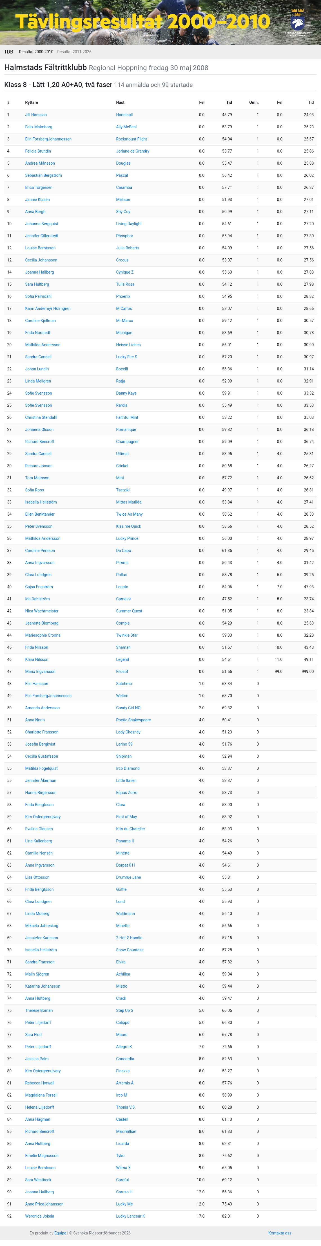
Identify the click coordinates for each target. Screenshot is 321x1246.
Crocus (122, 260)
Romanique (126, 429)
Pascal (122, 175)
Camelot (123, 599)
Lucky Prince (127, 538)
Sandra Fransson (40, 962)
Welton (122, 696)
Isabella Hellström (41, 502)
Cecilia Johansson (41, 260)
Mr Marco (124, 320)
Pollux (121, 574)
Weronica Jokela (39, 1216)
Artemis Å (125, 1083)
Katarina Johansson (42, 986)
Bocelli (122, 369)
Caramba (124, 187)
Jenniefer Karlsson (41, 938)
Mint (120, 478)
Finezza (123, 1071)
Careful (122, 1180)
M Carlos (124, 308)
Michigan (124, 332)
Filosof (122, 671)
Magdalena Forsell (41, 1095)
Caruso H (124, 1192)
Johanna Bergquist (41, 224)
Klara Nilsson (36, 659)
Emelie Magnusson (42, 1155)
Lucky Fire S (126, 357)
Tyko (120, 1155)
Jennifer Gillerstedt (41, 236)
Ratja (120, 381)
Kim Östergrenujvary (43, 817)
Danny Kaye (126, 393)
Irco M (121, 1095)
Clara (120, 804)
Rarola (122, 405)
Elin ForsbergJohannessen (48, 139)
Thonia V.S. (126, 1107)
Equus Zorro (126, 792)
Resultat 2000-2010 (36, 52)
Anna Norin (35, 720)
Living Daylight (129, 224)
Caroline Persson (40, 550)
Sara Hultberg (37, 284)
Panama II (125, 841)
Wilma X (123, 1168)
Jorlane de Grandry (133, 151)
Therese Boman (39, 1010)
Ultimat (122, 453)
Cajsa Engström (39, 587)
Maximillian (126, 1131)
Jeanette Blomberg (41, 623)
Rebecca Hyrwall (39, 1083)
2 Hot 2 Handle (129, 938)
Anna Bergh (35, 211)
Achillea (123, 974)
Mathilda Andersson (42, 345)
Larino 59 (124, 744)
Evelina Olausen (39, 829)
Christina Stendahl (41, 417)
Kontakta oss (279, 1233)
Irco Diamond (128, 768)
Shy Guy (123, 211)
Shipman (124, 756)
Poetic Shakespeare (133, 720)
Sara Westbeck (38, 1180)
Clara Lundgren (38, 574)
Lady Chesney (128, 732)
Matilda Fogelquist (41, 768)
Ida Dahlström (37, 599)
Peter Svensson (38, 526)
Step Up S (124, 1010)
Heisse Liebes (128, 345)
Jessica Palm (36, 1059)
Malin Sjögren (37, 974)
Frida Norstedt (37, 332)
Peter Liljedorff (38, 1022)
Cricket (122, 466)
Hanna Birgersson (40, 792)
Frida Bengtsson (39, 804)
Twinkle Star (127, 635)
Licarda (122, 1143)
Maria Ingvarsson (40, 671)
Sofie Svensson (38, 393)
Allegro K (124, 1046)
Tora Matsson (37, 478)
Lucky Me (124, 1204)
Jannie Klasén (37, 199)
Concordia (125, 1059)
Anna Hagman (37, 1119)
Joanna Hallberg (39, 272)
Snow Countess (130, 950)
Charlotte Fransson (41, 732)
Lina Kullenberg (38, 841)
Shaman (123, 647)
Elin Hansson (36, 683)
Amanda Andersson (42, 708)
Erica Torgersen (38, 187)
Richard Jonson (38, 466)
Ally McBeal (126, 127)
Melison (123, 199)
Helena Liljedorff (39, 1107)
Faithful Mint (127, 417)
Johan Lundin (37, 369)
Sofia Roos (34, 490)
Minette (123, 853)
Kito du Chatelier (130, 829)
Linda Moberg (37, 913)
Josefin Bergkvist (40, 744)
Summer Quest (129, 611)
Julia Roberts (127, 248)
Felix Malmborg (38, 127)
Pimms (122, 562)
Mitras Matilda (129, 502)
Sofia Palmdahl (38, 296)
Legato (122, 587)
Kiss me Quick (128, 526)
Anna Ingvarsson (39, 562)
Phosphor (124, 236)
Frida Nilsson (36, 647)
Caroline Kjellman (40, 320)
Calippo (123, 1022)
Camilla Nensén (39, 853)
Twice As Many (129, 514)
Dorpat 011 (126, 865)
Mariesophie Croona (43, 635)
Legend (122, 659)
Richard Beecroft (39, 441)
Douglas (123, 163)
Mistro (122, 986)
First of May (126, 817)
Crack (121, 998)
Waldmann (125, 913)
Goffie (121, 889)
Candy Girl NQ (128, 708)
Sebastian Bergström (43, 175)
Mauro (122, 1034)
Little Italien (126, 780)
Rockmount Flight (131, 139)
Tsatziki (123, 490)
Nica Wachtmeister (41, 611)
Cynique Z (125, 272)
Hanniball (124, 115)
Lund (120, 901)
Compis (123, 623)
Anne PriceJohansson (44, 1204)
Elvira (121, 962)
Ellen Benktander (39, 514)
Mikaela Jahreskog (41, 925)
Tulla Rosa (125, 284)
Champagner (127, 441)
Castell (122, 1119)
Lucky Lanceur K (130, 1216)
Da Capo (123, 550)
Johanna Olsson (39, 429)
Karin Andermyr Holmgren (47, 308)
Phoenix (123, 296)
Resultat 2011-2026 (74, 52)
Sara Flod (33, 1034)
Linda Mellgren (38, 381)
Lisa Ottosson (37, 877)
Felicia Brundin (38, 151)
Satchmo (124, 683)
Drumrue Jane (128, 877)
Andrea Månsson (40, 163)
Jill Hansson (36, 115)
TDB (8, 52)
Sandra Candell (38, 357)
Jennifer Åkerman (40, 780)
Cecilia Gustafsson (41, 756)
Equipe (60, 1233)
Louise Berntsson (40, 248)
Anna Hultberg (37, 998)
